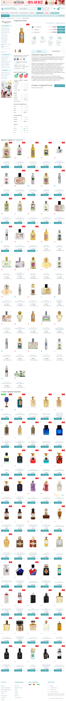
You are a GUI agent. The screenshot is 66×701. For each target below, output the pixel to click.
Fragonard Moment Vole (33, 301)
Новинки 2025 (40, 13)
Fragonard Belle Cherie (19, 162)
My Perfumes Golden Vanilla (33, 470)
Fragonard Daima (4, 35)
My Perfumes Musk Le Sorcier (19, 471)
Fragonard (19, 140)
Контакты (17, 695)
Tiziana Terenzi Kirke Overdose (20, 638)
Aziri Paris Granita (46, 554)
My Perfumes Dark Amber (7, 498)
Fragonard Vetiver (4, 78)
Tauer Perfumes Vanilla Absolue (19, 582)
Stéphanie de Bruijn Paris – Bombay (6, 610)
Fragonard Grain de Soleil (7, 301)
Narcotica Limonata (59, 554)
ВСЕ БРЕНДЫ (61, 15)
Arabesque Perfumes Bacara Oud (46, 666)
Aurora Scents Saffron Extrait (46, 526)
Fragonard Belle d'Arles (6, 218)
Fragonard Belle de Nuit (5, 32)
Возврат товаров (18, 687)
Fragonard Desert (4, 59)
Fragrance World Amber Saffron (46, 582)
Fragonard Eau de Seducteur (6, 61)
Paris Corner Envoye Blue (20, 414)
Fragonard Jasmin (6, 274)
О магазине (3, 697)
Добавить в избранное (60, 23)
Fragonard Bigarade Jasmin (46, 301)
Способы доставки (16, 5)
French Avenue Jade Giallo (59, 526)
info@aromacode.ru (54, 691)
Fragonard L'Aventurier (5, 62)
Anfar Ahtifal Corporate (6, 414)
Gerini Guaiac (6, 470)
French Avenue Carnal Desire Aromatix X (33, 554)
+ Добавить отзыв (60, 85)
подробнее (33, 43)
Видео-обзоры (4, 695)
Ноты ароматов (18, 697)
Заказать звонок (46, 10)
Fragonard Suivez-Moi (5, 65)
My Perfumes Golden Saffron (20, 498)
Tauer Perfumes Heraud (33, 582)
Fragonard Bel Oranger (5, 72)
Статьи (2, 693)
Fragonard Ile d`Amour (46, 162)
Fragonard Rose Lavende (20, 246)
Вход (59, 5)
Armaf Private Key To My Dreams (46, 610)
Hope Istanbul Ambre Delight (59, 610)
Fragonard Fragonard (33, 328)
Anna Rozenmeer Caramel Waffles (7, 526)
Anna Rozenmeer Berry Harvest (33, 526)
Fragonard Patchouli (4, 75)
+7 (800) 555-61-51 (47, 7)
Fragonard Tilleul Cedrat (19, 190)
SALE (47, 13)
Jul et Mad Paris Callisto (46, 638)
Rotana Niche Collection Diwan (33, 443)
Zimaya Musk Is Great (59, 498)
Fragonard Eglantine (4, 39)
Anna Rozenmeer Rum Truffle (19, 526)
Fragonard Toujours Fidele (5, 67)
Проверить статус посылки (40, 5)
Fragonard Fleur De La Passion (5, 47)
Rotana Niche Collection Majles (19, 443)
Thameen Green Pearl (46, 442)
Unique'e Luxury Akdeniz (33, 414)
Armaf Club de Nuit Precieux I (33, 610)
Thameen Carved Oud (59, 442)
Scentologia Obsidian (20, 666)
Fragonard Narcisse (33, 356)
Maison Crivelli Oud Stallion (59, 666)
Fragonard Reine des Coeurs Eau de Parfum (59, 329)
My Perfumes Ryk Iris (46, 470)
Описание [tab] (39, 51)
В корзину (61, 27)
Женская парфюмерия (5, 687)
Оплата (16, 689)
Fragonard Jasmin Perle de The (59, 163)
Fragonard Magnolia (20, 383)
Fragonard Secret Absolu (5, 64)
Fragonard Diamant (4, 36)
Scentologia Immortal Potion (6, 666)
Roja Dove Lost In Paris (33, 638)
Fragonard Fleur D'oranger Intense (5, 45)
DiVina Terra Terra (59, 638)
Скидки (51, 5)
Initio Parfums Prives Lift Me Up (6, 582)
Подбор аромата (54, 13)
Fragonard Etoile (4, 42)
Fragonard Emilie (4, 41)
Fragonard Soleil (46, 274)
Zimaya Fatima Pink (46, 498)
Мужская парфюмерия (5, 689)
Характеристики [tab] (56, 51)
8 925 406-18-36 (53, 689)
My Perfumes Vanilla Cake (59, 470)
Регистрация (62, 5)
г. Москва (7, 5)
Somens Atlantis (33, 666)
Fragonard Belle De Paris (5, 29)
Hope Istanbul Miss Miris (6, 638)
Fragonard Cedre (59, 246)
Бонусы (16, 691)
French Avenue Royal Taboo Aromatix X (19, 554)
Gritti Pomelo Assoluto (59, 582)
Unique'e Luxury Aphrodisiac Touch (59, 415)
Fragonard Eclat (4, 38)
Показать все (3, 51)
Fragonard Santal (6, 190)
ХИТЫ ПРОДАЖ (5, 15)
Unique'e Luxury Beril (46, 414)
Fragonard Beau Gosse (59, 190)
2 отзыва (62, 495)
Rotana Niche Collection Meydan (6, 443)
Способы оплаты (28, 5)
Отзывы (2, 699)
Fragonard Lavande (46, 328)
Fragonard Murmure (20, 356)
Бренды (2, 685)
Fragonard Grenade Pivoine (59, 218)
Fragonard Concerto (4, 58)
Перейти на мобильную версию (56, 698)
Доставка (17, 685)
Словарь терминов (50, 23)
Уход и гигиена (4, 691)
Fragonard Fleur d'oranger (46, 218)
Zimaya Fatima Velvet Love (33, 498)
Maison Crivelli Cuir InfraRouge (19, 610)
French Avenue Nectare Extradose (6, 554)
